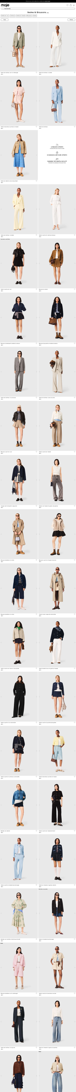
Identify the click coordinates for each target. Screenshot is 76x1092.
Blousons (29, 15)
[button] (67, 5)
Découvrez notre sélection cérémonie (38, 1)
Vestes (34, 15)
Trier (4, 19)
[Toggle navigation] (74, 5)
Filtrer (71, 19)
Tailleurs (12, 15)
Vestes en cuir (5, 15)
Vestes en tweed (21, 15)
